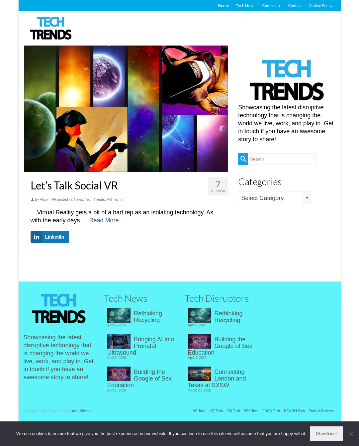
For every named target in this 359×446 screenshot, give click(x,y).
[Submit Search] (243, 159)
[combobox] (274, 197)
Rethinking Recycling (148, 316)
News (78, 199)
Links (73, 411)
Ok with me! (326, 433)
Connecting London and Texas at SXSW (217, 379)
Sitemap (86, 411)
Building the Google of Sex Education (139, 379)
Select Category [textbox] (262, 198)
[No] (350, 433)
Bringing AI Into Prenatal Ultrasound (140, 346)
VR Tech (114, 199)
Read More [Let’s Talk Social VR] (104, 220)
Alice (44, 199)
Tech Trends (95, 199)
